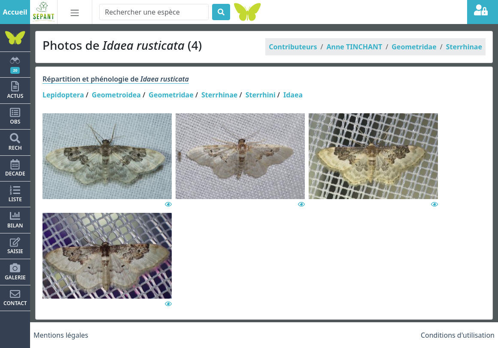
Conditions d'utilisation (458, 335)
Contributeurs (293, 46)
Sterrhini (261, 95)
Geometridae (414, 46)
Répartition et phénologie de (116, 79)
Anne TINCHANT (354, 46)
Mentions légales (60, 335)
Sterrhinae (464, 46)
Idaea (293, 95)
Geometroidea (116, 95)
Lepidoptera (63, 95)
